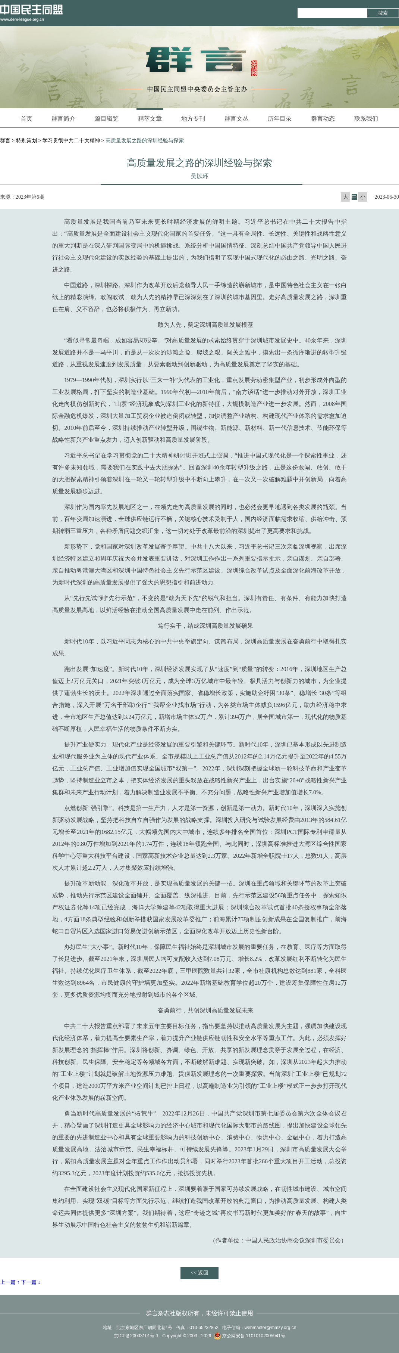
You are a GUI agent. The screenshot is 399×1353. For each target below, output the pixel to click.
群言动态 (323, 118)
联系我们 (366, 118)
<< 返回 (199, 1273)
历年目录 (280, 118)
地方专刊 (193, 118)
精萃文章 (149, 115)
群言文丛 (236, 118)
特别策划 (26, 140)
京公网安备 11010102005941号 (249, 1336)
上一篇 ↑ (10, 1282)
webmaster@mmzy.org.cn (270, 1327)
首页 (26, 118)
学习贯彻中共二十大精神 (71, 140)
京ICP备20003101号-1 (136, 1335)
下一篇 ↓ (31, 1282)
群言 (5, 140)
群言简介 (63, 118)
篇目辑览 (107, 118)
